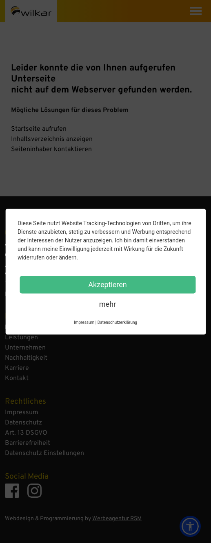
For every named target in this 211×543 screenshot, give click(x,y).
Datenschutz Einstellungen (44, 453)
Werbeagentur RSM (117, 518)
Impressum (21, 413)
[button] (190, 526)
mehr (107, 303)
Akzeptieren (107, 284)
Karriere (17, 368)
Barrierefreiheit (27, 443)
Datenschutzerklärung (117, 322)
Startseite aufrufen (39, 129)
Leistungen (21, 338)
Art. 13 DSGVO (26, 433)
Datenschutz (23, 423)
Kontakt (17, 378)
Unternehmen (25, 348)
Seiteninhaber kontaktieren (51, 149)
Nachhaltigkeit (26, 358)
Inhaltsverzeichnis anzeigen (52, 139)
